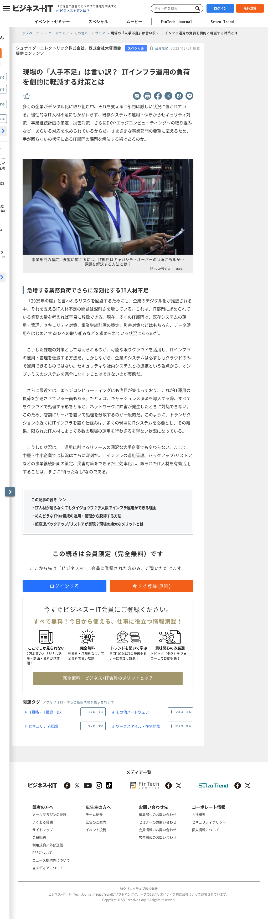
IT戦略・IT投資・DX (44, 712)
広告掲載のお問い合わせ (157, 837)
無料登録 (250, 8)
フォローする (96, 712)
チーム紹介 (94, 814)
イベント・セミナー (52, 21)
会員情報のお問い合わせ (157, 829)
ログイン (220, 8)
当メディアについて (47, 867)
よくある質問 (42, 822)
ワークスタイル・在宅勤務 (138, 726)
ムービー (134, 21)
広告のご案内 (96, 822)
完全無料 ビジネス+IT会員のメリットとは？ (108, 678)
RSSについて (42, 852)
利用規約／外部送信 (47, 844)
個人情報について (205, 829)
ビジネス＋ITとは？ (75, 10)
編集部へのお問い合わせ (157, 814)
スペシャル (98, 21)
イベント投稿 (96, 829)
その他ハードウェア (132, 712)
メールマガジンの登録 (49, 814)
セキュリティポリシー (209, 822)
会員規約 (39, 837)
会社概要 (198, 814)
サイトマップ (42, 829)
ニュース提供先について (51, 860)
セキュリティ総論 (43, 726)
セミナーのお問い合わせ (157, 822)
